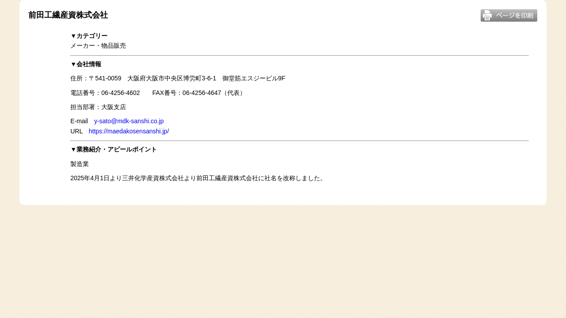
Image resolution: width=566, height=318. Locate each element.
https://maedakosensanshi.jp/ (129, 131)
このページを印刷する (509, 15)
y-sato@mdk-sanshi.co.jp (129, 121)
